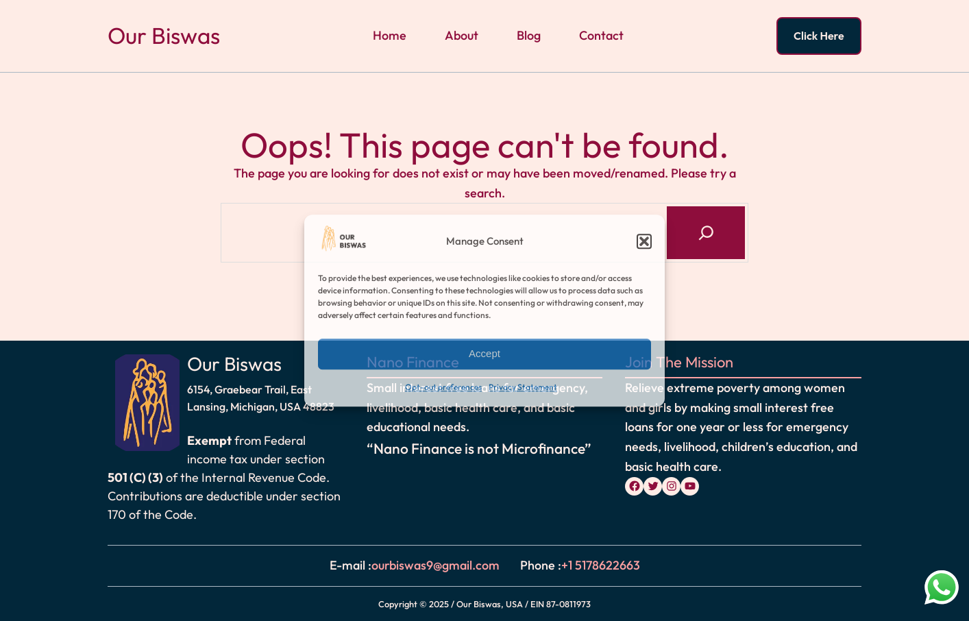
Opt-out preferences (443, 387)
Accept (484, 354)
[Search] (706, 232)
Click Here (819, 35)
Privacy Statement (523, 387)
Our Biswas (164, 35)
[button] (644, 242)
